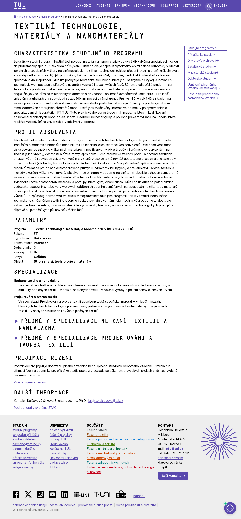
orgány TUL (58, 439)
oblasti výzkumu (61, 430)
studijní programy (25, 430)
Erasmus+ (122, 6)
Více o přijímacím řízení (30, 382)
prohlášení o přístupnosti (95, 505)
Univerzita (192, 6)
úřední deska (59, 444)
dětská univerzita (25, 458)
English (220, 6)
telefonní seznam (170, 458)
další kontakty (171, 476)
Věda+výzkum (144, 6)
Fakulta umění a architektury (107, 448)
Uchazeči (83, 6)
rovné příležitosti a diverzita (136, 505)
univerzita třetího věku (28, 462)
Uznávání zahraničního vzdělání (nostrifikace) (202, 86)
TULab (55, 467)
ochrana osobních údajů (30, 505)
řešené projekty (61, 435)
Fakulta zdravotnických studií (108, 462)
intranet (139, 496)
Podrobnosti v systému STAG (35, 407)
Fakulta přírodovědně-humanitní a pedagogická (120, 439)
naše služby (58, 453)
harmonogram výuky (27, 444)
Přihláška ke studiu (200, 55)
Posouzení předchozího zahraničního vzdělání (203, 96)
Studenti (102, 6)
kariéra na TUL (60, 448)
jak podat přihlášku (26, 435)
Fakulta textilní (97, 435)
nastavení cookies (62, 505)
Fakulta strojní (97, 430)
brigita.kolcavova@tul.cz (105, 401)
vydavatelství (59, 462)
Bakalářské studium (201, 66)
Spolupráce (168, 6)
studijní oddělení (24, 439)
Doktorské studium (200, 78)
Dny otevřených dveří (202, 60)
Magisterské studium (202, 72)
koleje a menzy (23, 467)
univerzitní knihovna (64, 458)
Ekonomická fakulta (101, 444)
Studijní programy (201, 48)
